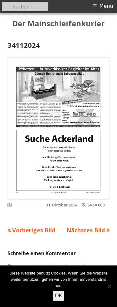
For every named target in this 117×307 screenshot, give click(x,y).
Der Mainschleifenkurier (58, 23)
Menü (106, 6)
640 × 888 (96, 205)
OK (58, 295)
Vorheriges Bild (33, 230)
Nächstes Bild (85, 230)
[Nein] (109, 286)
